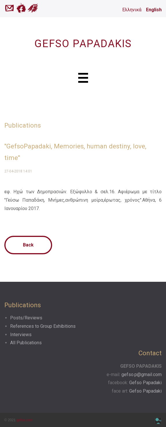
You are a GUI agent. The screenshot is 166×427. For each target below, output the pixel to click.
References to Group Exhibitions (43, 326)
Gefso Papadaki (145, 382)
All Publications (26, 342)
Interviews (21, 334)
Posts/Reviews (26, 318)
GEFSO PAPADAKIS (83, 44)
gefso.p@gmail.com (141, 374)
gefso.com (24, 420)
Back (28, 245)
